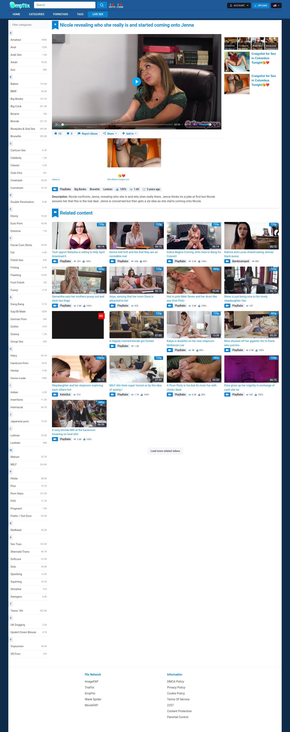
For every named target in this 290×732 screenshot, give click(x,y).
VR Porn (29, 654)
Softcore (29, 559)
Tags (80, 14)
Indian (29, 392)
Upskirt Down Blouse (29, 632)
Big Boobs (29, 99)
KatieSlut (64, 394)
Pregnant (29, 508)
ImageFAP (91, 681)
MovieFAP (91, 705)
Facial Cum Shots (29, 245)
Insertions (29, 399)
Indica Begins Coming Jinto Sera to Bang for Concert (194, 254)
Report (88, 134)
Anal (29, 47)
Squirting (29, 581)
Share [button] (108, 133)
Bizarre (29, 114)
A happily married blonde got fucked (131, 341)
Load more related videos (165, 450)
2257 (170, 705)
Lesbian (29, 442)
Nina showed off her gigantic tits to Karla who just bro (249, 343)
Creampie (29, 180)
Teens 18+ (29, 610)
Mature (29, 457)
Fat (29, 252)
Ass (29, 69)
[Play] (57, 125)
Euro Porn (29, 223)
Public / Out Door (29, 516)
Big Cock (29, 106)
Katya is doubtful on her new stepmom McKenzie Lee (190, 343)
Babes (29, 84)
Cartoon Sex (29, 150)
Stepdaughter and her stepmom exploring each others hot (77, 387)
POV (29, 501)
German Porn (29, 319)
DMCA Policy (175, 681)
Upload (261, 5)
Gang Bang (29, 304)
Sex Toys (29, 544)
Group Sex (29, 341)
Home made (29, 378)
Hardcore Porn (29, 363)
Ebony (29, 216)
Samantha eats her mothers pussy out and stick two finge (78, 299)
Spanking (29, 574)
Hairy (29, 355)
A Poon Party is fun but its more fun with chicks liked (192, 387)
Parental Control (177, 717)
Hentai (29, 370)
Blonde (29, 121)
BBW (29, 91)
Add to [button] (128, 133)
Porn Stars (29, 493)
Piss (29, 486)
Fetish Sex (29, 260)
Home (16, 14)
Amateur (29, 39)
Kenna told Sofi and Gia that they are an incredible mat (133, 254)
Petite (29, 478)
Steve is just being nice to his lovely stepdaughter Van (246, 299)
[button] (239, 5)
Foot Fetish (29, 282)
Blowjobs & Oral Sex (29, 129)
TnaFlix (89, 687)
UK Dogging (29, 624)
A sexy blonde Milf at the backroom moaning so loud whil (73, 432)
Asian (29, 62)
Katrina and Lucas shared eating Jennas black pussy (249, 254)
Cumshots (29, 188)
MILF (29, 464)
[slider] (117, 124)
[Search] (102, 5)
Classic (29, 165)
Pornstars (60, 14)
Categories (36, 14)
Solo (29, 566)
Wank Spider (93, 699)
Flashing (29, 275)
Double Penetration (29, 202)
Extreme (29, 231)
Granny (29, 334)
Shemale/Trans (29, 551)
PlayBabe (65, 189)
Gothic (29, 326)
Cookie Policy (176, 693)
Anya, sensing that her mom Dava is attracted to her (131, 299)
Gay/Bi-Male (29, 311)
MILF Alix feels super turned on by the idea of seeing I (135, 387)
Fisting (29, 267)
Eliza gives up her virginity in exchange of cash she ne (249, 387)
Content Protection (179, 711)
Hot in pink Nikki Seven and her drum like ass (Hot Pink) (192, 299)
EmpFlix (90, 693)
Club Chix (29, 173)
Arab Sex (29, 54)
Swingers (29, 596)
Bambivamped (240, 261)
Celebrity (29, 158)
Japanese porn (29, 421)
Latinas (29, 435)
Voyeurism (29, 646)
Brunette (29, 136)
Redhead (29, 530)
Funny (29, 290)
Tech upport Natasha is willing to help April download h (78, 254)
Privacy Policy (176, 687)
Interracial (29, 407)
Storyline (29, 589)
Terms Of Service (178, 699)
